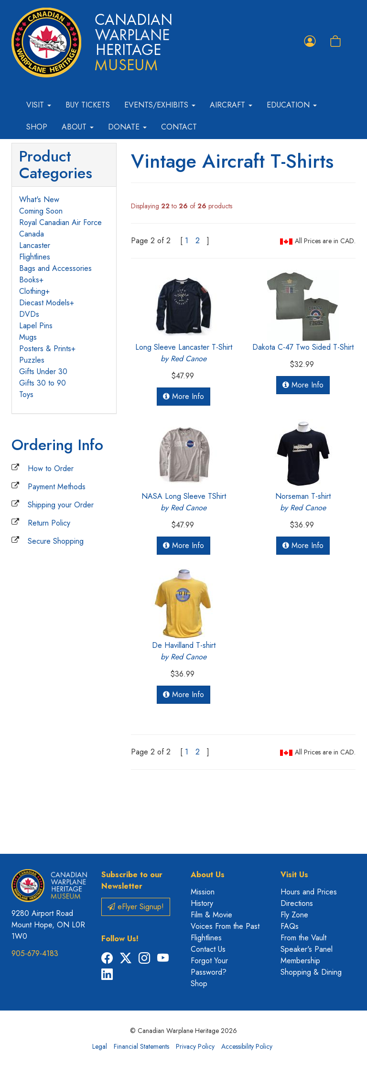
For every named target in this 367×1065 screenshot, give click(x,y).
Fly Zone (294, 914)
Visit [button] (38, 104)
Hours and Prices (309, 891)
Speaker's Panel (307, 949)
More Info (183, 396)
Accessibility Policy (246, 1046)
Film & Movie (211, 914)
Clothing (32, 291)
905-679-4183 (34, 953)
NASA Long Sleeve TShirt (183, 502)
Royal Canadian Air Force (60, 222)
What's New (39, 199)
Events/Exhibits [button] (159, 104)
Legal (99, 1046)
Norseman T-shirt (303, 502)
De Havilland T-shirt (184, 651)
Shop (36, 126)
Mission (203, 891)
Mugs (28, 337)
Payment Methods (57, 486)
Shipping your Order (61, 504)
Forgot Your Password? (209, 966)
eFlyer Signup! (136, 906)
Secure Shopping (56, 541)
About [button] (78, 126)
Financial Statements (141, 1046)
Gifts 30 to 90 (42, 382)
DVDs (29, 314)
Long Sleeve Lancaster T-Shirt (183, 353)
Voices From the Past (225, 926)
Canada (31, 233)
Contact (179, 126)
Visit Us (294, 874)
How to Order (51, 468)
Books (29, 279)
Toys (26, 394)
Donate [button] (127, 126)
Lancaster (34, 245)
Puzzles (31, 360)
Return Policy (49, 522)
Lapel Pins (36, 325)
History (202, 903)
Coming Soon (41, 210)
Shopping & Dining (311, 972)
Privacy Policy (195, 1046)
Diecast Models (44, 302)
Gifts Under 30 (43, 371)
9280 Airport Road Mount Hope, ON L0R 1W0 (48, 925)
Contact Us (208, 949)
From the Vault (303, 937)
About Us (208, 874)
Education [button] (292, 104)
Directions (297, 903)
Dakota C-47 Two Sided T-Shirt (303, 347)
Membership (300, 960)
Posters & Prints (45, 348)
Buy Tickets (87, 104)
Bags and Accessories (55, 268)
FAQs (290, 926)
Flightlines (34, 256)
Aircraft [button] (231, 104)
